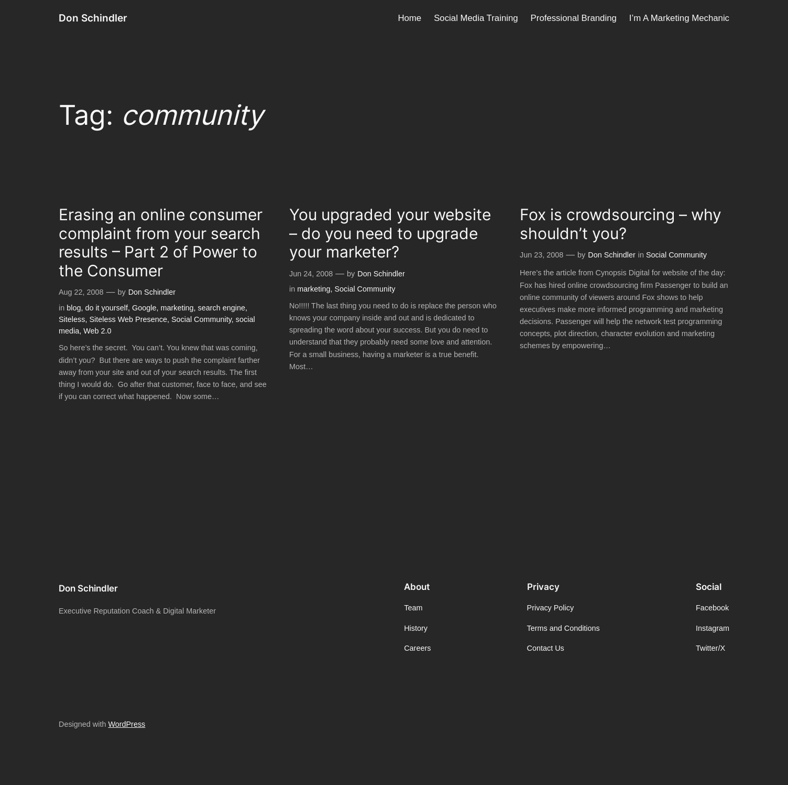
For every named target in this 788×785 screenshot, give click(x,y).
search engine (221, 308)
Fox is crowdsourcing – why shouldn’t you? (620, 224)
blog (74, 308)
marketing (176, 308)
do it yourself (106, 308)
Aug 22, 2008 (81, 292)
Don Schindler (93, 18)
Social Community (201, 319)
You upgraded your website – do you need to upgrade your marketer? (390, 233)
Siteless (72, 319)
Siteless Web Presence (128, 319)
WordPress (126, 724)
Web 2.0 (97, 331)
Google (144, 308)
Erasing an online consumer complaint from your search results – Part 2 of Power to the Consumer (160, 243)
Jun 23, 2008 (541, 255)
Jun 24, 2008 (311, 274)
